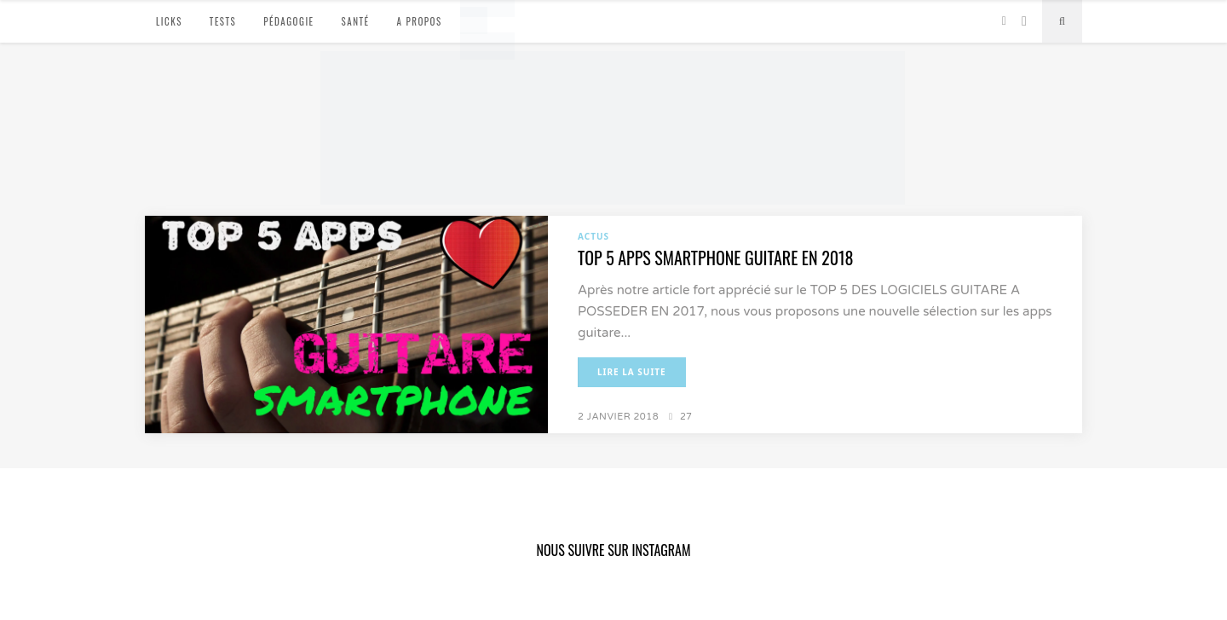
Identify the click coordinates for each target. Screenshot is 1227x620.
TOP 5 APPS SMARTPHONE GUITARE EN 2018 (716, 257)
